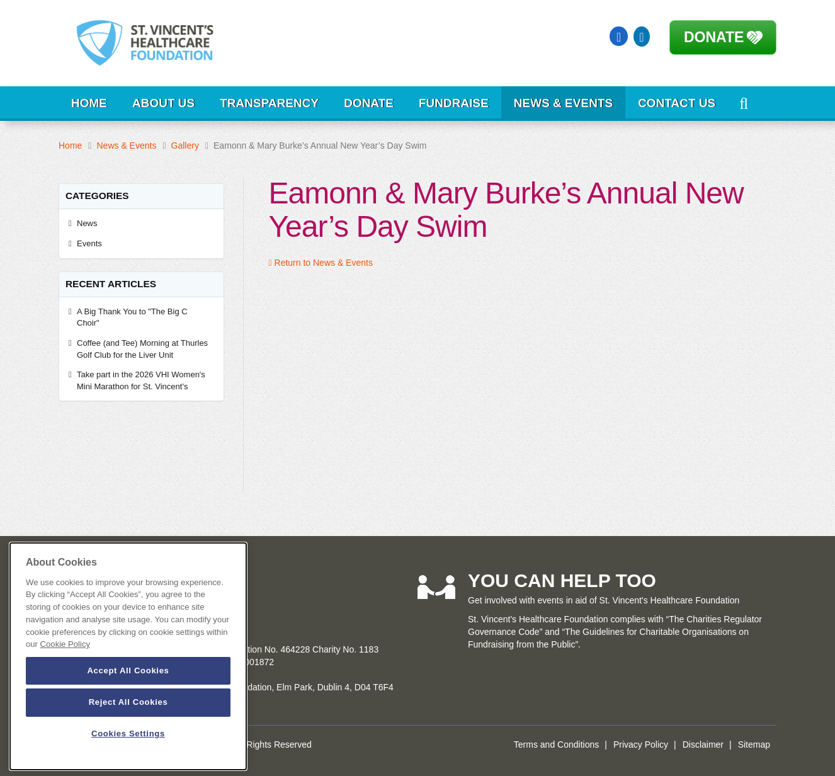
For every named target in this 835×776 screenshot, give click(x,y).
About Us (163, 103)
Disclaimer (703, 744)
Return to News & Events (321, 263)
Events (89, 243)
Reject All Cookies (128, 702)
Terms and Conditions (556, 744)
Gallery (185, 145)
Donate (714, 37)
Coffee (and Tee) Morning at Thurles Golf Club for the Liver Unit (142, 349)
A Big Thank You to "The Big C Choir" (132, 317)
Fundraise (454, 103)
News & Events (563, 103)
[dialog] (128, 656)
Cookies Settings (128, 733)
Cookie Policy (65, 644)
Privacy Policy (640, 744)
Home (89, 103)
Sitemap (754, 744)
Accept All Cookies (128, 670)
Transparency (269, 103)
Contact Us (676, 103)
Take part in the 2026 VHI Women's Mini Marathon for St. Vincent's (141, 380)
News (87, 223)
